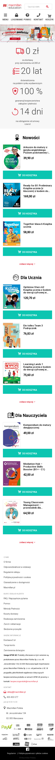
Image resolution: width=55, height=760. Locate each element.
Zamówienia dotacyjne (14, 650)
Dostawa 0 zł (10, 640)
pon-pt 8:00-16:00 (10, 702)
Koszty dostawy (11, 614)
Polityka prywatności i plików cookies (33, 753)
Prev (2, 33)
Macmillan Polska (15, 708)
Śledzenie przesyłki (12, 629)
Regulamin (11, 753)
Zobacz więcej (27, 264)
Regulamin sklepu (12, 572)
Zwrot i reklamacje (12, 624)
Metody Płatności (12, 609)
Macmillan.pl (9, 587)
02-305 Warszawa (14, 718)
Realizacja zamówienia (14, 619)
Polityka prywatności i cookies (17, 577)
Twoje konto (9, 645)
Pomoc (7, 603)
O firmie (7, 562)
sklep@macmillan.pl (16, 692)
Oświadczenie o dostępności (17, 582)
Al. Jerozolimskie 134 (16, 713)
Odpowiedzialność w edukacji (17, 567)
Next (52, 33)
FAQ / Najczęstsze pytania (16, 598)
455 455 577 (12, 697)
